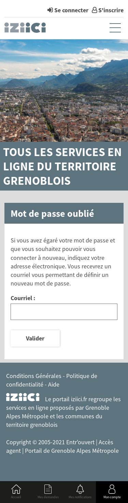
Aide (53, 384)
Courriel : (23, 298)
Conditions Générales (33, 376)
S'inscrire (111, 10)
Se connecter (71, 10)
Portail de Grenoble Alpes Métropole (72, 451)
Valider (35, 338)
